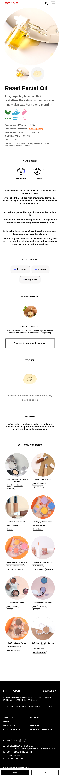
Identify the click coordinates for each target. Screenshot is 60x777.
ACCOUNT (35, 717)
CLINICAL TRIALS (11, 729)
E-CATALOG (48, 691)
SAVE (45, 772)
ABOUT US (8, 717)
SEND (50, 706)
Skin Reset (21, 269)
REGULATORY (10, 725)
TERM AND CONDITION (41, 729)
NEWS (6, 721)
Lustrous (41, 269)
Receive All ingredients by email (30, 343)
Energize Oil (31, 279)
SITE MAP (34, 725)
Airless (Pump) (36, 129)
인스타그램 (25, 740)
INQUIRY (15, 772)
